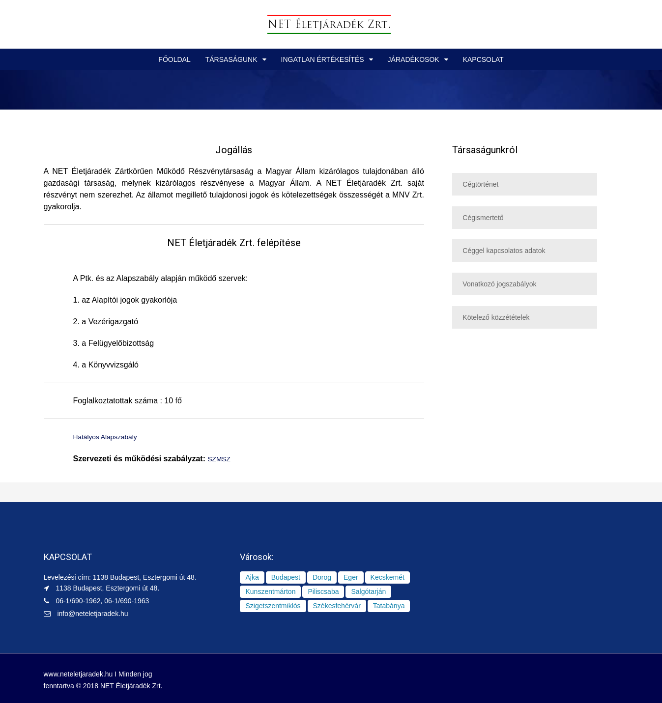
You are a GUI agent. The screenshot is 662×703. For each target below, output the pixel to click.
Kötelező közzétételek (495, 317)
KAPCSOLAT (483, 59)
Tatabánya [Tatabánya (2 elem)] (389, 605)
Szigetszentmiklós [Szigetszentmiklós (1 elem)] (272, 605)
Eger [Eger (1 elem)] (351, 576)
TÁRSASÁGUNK (231, 59)
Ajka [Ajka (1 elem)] (252, 576)
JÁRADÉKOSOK (413, 59)
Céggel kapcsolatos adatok (503, 250)
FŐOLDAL (174, 59)
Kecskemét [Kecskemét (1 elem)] (387, 576)
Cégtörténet (480, 184)
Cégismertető (482, 218)
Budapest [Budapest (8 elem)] (285, 576)
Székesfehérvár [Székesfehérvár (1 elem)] (337, 605)
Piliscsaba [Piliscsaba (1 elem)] (323, 590)
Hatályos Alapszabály (110, 436)
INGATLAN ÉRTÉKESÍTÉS (322, 59)
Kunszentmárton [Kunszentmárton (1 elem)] (270, 590)
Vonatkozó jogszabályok (499, 284)
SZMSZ (220, 458)
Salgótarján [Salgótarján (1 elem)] (368, 590)
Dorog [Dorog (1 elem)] (322, 576)
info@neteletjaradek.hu (92, 613)
